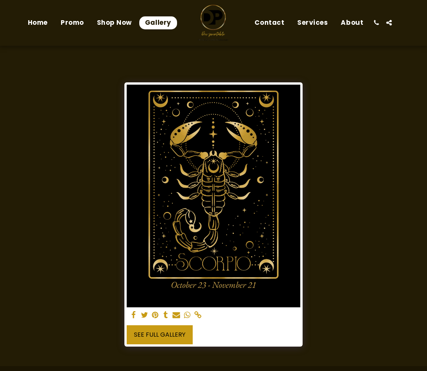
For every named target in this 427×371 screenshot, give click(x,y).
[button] (376, 22)
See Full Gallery (159, 334)
